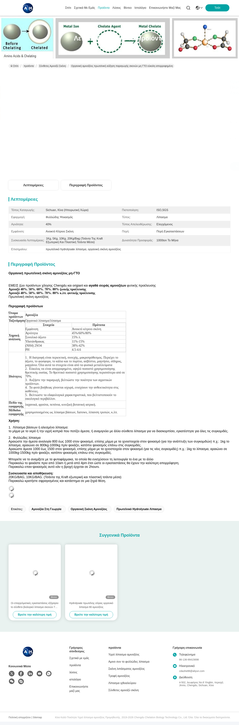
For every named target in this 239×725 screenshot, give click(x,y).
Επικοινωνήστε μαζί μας (165, 7)
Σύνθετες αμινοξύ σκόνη (52, 66)
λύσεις (116, 7)
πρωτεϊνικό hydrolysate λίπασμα (138, 509)
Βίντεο (128, 7)
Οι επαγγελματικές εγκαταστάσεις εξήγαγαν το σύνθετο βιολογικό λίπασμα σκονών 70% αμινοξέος (35, 605)
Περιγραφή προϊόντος (86, 185)
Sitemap (37, 717)
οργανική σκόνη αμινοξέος (89, 509)
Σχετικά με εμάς (84, 7)
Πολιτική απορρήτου (20, 717)
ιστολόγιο (140, 7)
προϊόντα (104, 7)
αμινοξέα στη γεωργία (46, 509)
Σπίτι (68, 7)
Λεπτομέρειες (33, 185)
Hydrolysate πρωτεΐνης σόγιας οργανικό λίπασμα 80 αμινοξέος (91, 605)
